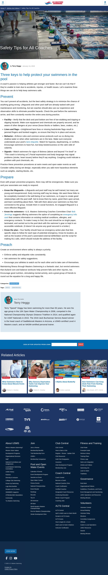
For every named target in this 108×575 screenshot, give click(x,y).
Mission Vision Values (12, 450)
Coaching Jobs (60, 501)
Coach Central (60, 477)
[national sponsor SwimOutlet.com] (62, 419)
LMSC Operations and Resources (90, 495)
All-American (34, 500)
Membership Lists (61, 468)
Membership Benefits (37, 450)
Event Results (35, 489)
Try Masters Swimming (12, 501)
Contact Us (8, 567)
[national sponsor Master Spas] (98, 410)
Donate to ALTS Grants (13, 489)
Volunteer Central (85, 507)
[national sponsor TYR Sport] (27, 419)
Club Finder (83, 447)
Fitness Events (35, 483)
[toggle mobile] (3, 3)
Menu (3, 3)
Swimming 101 (84, 468)
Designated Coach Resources (65, 492)
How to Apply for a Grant (63, 522)
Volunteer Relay (85, 513)
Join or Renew (35, 447)
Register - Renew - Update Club (65, 453)
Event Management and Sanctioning (91, 492)
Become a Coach (61, 480)
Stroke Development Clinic (39, 514)
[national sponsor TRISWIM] (9, 429)
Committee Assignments (87, 519)
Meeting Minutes (85, 498)
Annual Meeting (85, 510)
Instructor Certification (62, 528)
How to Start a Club (61, 450)
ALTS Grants (59, 519)
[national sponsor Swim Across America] (9, 419)
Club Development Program (64, 465)
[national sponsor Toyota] (98, 419)
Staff (7, 459)
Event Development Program (39, 474)
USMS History (10, 472)
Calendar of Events (36, 471)
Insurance (58, 462)
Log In (105, 4)
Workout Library (85, 453)
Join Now (10, 551)
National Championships (38, 486)
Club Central (59, 447)
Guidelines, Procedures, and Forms (91, 489)
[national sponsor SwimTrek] (80, 419)
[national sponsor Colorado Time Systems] (45, 410)
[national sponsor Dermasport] (27, 410)
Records (33, 495)
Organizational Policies (87, 486)
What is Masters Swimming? (14, 447)
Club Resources (60, 456)
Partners (8, 474)
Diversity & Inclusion (12, 477)
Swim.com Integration (87, 462)
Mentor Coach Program (63, 498)
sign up (81, 344)
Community (9, 498)
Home (3, 8)
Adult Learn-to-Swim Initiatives (65, 525)
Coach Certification (61, 486)
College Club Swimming (13, 480)
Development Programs (13, 453)
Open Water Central (37, 480)
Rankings (33, 492)
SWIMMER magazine (12, 492)
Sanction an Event (36, 477)
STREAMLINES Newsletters (14, 495)
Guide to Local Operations (88, 525)
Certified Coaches (61, 489)
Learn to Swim (84, 471)
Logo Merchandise (11, 486)
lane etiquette (32, 142)
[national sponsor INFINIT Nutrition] (62, 410)
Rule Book (83, 483)
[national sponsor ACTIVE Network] (9, 410)
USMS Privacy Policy (11, 569)
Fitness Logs (84, 459)
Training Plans (84, 456)
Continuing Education (62, 495)
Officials (82, 522)
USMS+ (33, 456)
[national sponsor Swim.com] (45, 419)
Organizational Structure (13, 456)
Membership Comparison (38, 459)
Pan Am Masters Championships (40, 511)
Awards (82, 530)
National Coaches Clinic (63, 483)
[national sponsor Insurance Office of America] (80, 410)
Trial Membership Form (38, 453)
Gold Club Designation (62, 459)
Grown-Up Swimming (12, 483)
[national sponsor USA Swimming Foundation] (27, 429)
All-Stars (33, 503)
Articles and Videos (13, 8)
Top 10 (33, 498)
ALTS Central (60, 510)
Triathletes (83, 473)
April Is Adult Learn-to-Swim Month (66, 513)
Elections (83, 516)
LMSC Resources (85, 528)
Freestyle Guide (85, 450)
